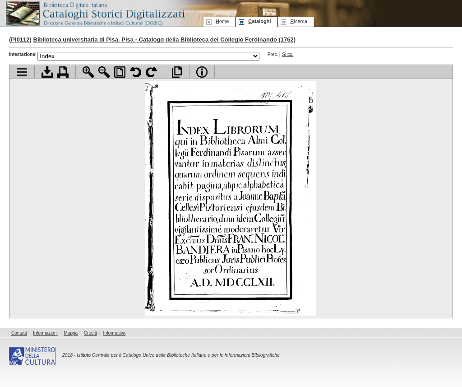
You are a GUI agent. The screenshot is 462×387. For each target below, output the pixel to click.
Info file (202, 72)
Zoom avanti (88, 72)
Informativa (114, 333)
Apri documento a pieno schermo (176, 72)
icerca (298, 21)
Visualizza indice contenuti (22, 72)
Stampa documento (63, 72)
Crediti (90, 333)
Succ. (287, 54)
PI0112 (20, 39)
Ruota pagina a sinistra (135, 72)
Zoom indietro (104, 72)
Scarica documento (47, 72)
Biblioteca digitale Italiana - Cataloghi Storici (94, 13)
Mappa (71, 333)
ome (222, 21)
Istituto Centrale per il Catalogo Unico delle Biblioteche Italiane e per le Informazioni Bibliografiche (178, 355)
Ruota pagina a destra (151, 72)
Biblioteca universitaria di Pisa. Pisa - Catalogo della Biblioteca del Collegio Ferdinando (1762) (164, 39)
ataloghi (259, 21)
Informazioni (45, 333)
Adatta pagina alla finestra (119, 72)
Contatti (19, 333)
